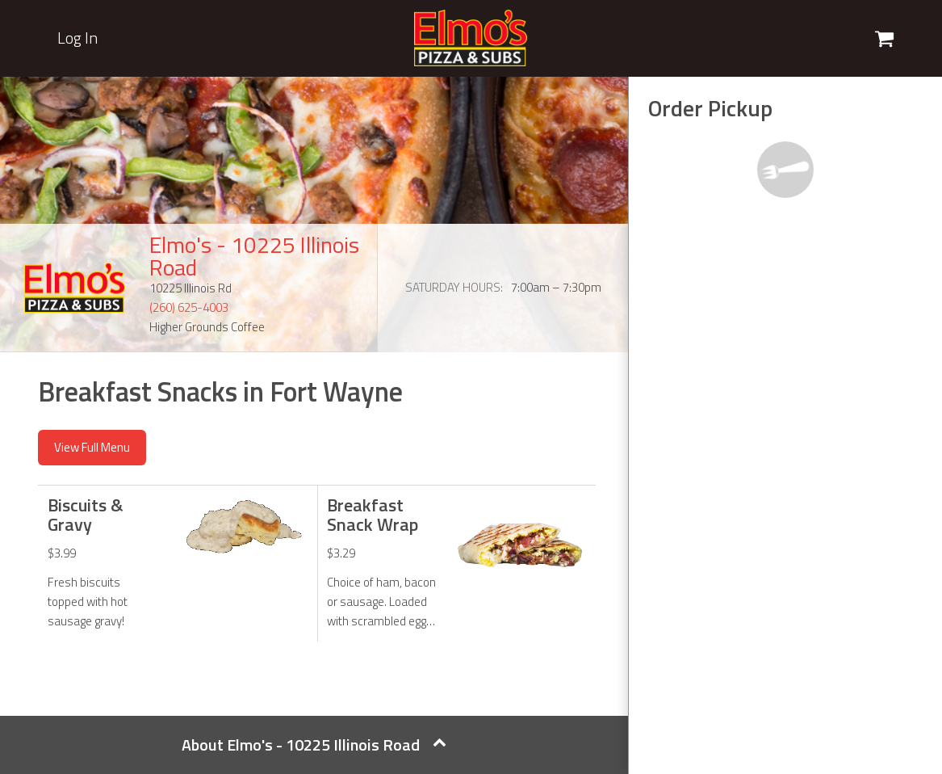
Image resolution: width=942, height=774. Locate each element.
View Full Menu (92, 447)
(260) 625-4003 (188, 307)
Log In (77, 38)
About (314, 744)
